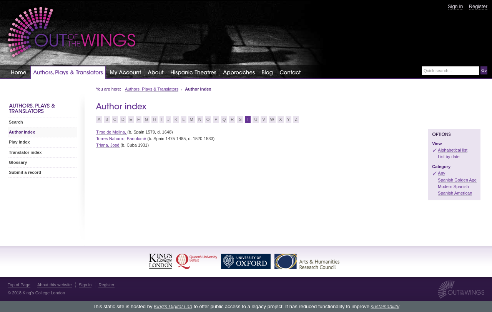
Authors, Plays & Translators (151, 89)
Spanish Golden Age (457, 180)
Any (441, 173)
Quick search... (438, 71)
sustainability (385, 306)
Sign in (455, 6)
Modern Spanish (453, 186)
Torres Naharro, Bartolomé (121, 138)
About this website (54, 284)
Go (484, 70)
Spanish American (455, 193)
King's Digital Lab (173, 306)
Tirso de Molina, (111, 132)
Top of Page (19, 284)
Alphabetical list (452, 150)
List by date (449, 156)
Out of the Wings (72, 32)
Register (478, 6)
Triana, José (108, 145)
